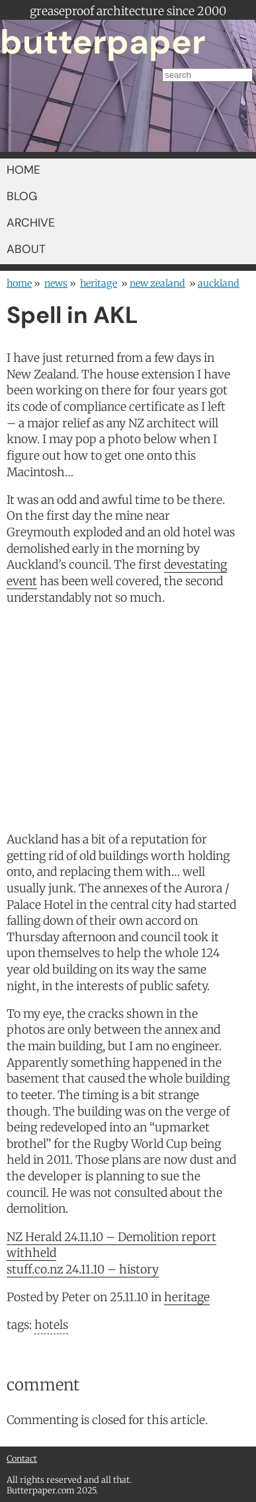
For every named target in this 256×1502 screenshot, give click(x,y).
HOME (23, 169)
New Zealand (157, 283)
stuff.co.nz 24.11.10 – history (83, 1269)
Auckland (218, 283)
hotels (51, 1325)
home (19, 283)
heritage (98, 283)
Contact (22, 1458)
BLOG (22, 196)
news (55, 283)
